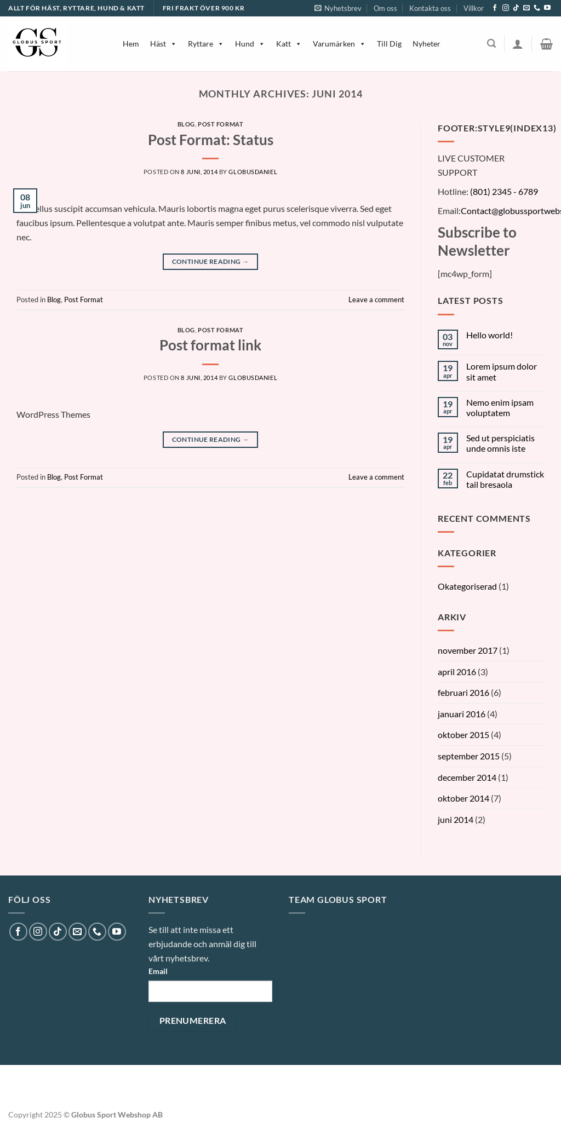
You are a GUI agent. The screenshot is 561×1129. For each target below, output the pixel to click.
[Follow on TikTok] (516, 8)
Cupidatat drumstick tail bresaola (505, 479)
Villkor (473, 8)
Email (158, 971)
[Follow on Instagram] (505, 8)
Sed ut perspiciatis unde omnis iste (500, 443)
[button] (13, 1107)
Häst (163, 43)
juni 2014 (455, 819)
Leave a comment (376, 299)
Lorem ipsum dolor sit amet (501, 371)
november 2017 (467, 650)
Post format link (210, 345)
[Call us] (537, 8)
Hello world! (489, 335)
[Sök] (491, 43)
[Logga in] (517, 44)
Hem (131, 43)
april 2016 (457, 671)
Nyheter (426, 43)
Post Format (220, 124)
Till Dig (389, 43)
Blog (186, 124)
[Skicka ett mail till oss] (526, 8)
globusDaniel (252, 171)
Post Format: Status (210, 139)
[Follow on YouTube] (547, 8)
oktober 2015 (463, 734)
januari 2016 (461, 713)
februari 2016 (463, 692)
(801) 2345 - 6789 (504, 191)
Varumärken (339, 43)
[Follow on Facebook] (494, 8)
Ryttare (206, 43)
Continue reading (210, 261)
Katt (289, 43)
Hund (250, 43)
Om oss (385, 8)
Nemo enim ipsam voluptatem (500, 407)
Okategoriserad (467, 586)
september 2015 (469, 756)
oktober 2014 (463, 798)
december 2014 (467, 777)
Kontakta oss (430, 8)
